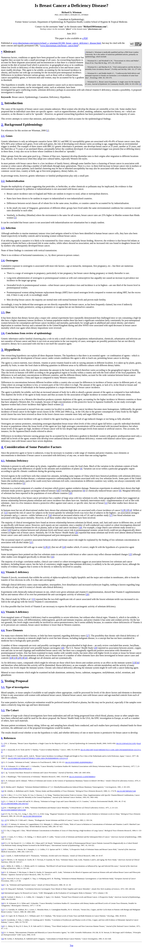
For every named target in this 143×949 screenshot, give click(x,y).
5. (2, 681)
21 (31, 542)
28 (62, 648)
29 (96, 648)
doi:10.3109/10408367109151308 (13, 810)
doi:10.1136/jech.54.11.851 (126, 743)
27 (88, 635)
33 (22, 658)
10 (70, 493)
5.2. (3, 710)
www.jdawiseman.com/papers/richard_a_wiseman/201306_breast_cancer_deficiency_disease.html (57, 43)
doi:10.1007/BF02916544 (32, 816)
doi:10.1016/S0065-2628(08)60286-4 (78, 762)
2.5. (3, 312)
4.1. (3, 460)
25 (130, 554)
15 (6, 513)
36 (138, 663)
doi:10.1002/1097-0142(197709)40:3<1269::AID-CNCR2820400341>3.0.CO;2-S (38, 758)
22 (45, 547)
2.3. (3, 227)
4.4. (3, 630)
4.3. (3, 611)
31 (14, 658)
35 (134, 663)
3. (2, 349)
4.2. (3, 572)
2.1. (3, 135)
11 (106, 503)
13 (126, 510)
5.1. (3, 687)
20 (76, 532)
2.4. (3, 260)
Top (71, 945)
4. (2, 447)
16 (50, 515)
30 (11, 658)
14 (130, 510)
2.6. (3, 333)
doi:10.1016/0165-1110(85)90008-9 (82, 777)
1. (2, 103)
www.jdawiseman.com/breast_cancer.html (59, 45)
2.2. (3, 181)
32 (18, 658)
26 (87, 594)
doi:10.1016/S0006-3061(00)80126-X (18, 768)
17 (111, 515)
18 (80, 527)
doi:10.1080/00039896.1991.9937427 (14, 804)
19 (9, 530)
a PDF (85, 38)
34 (26, 658)
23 (48, 547)
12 (122, 510)
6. (2, 738)
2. (2, 124)
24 (64, 547)
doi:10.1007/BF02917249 (126, 791)
